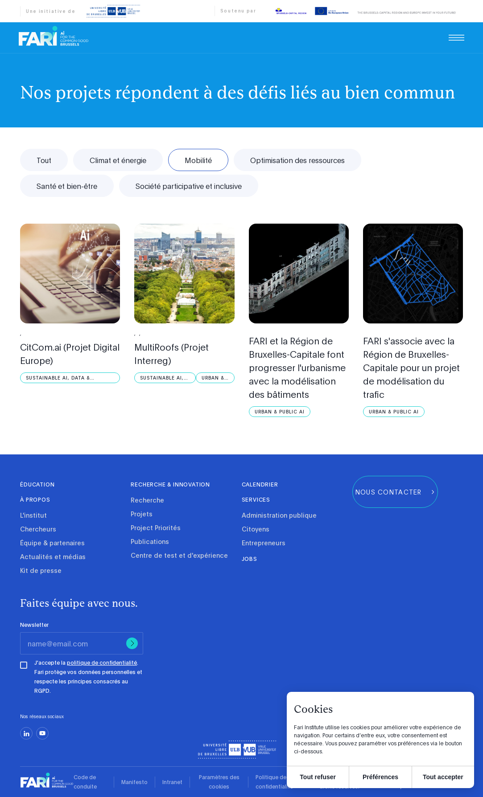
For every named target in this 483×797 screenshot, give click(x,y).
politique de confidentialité (102, 662)
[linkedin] (26, 733)
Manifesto (134, 781)
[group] (395, 492)
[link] (53, 36)
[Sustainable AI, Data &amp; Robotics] (70, 377)
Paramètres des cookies (219, 781)
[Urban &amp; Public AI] (215, 377)
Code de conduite (85, 781)
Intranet (172, 781)
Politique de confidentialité (274, 781)
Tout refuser (318, 777)
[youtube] (42, 733)
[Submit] (132, 643)
